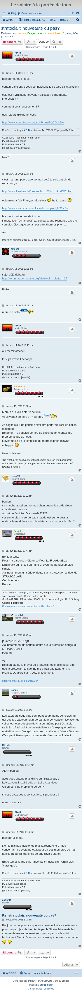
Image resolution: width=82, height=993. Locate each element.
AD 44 (18, 53)
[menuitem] (11, 13)
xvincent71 (19, 386)
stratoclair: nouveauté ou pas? (30, 28)
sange (14, 690)
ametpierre (54, 33)
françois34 (72, 33)
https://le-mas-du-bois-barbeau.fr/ (20, 680)
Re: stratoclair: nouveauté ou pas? (29, 915)
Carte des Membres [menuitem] (32, 13)
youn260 (16, 476)
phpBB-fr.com (46, 985)
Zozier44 (6, 900)
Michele (6, 745)
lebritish (19, 615)
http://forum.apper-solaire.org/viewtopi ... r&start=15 (34, 278)
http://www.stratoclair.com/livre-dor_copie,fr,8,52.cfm (35, 208)
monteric (42, 33)
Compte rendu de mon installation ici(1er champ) (28, 606)
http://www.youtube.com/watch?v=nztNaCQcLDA (33, 122)
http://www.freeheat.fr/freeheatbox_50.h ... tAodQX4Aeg (37, 191)
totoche (15, 249)
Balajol (31, 33)
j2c (63, 33)
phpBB (31, 981)
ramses (22, 33)
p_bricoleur (7, 36)
